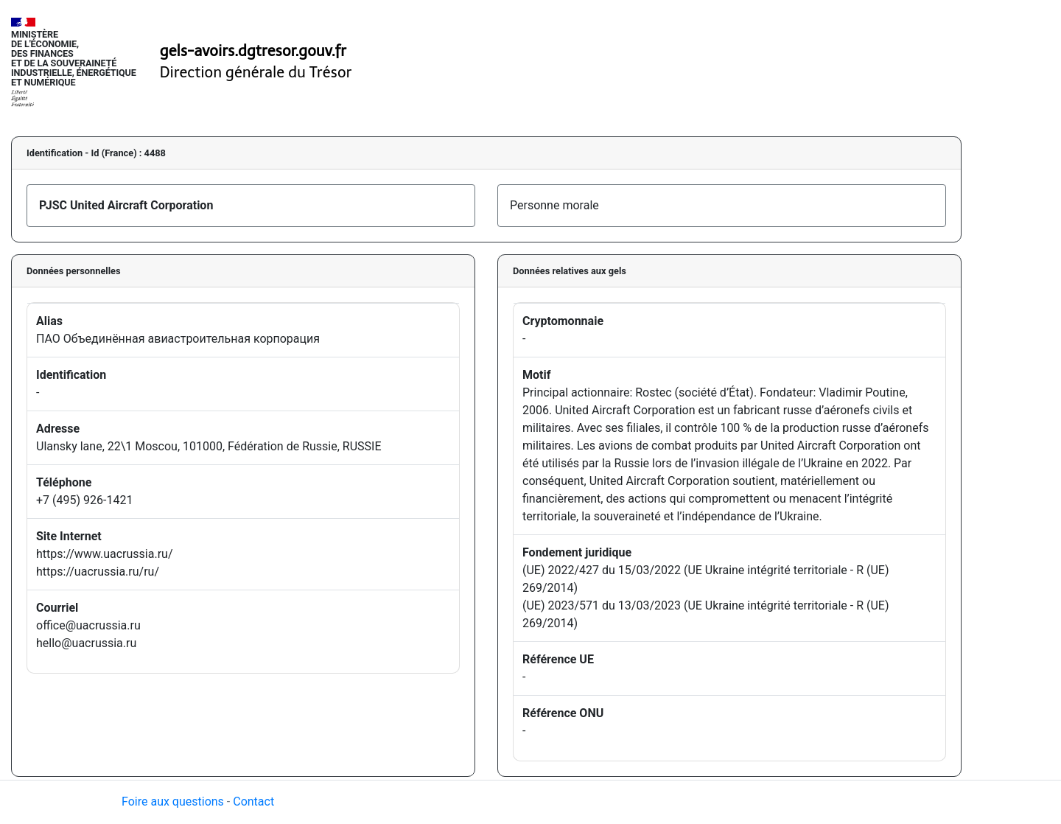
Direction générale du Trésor (256, 72)
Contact (253, 802)
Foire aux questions (173, 802)
